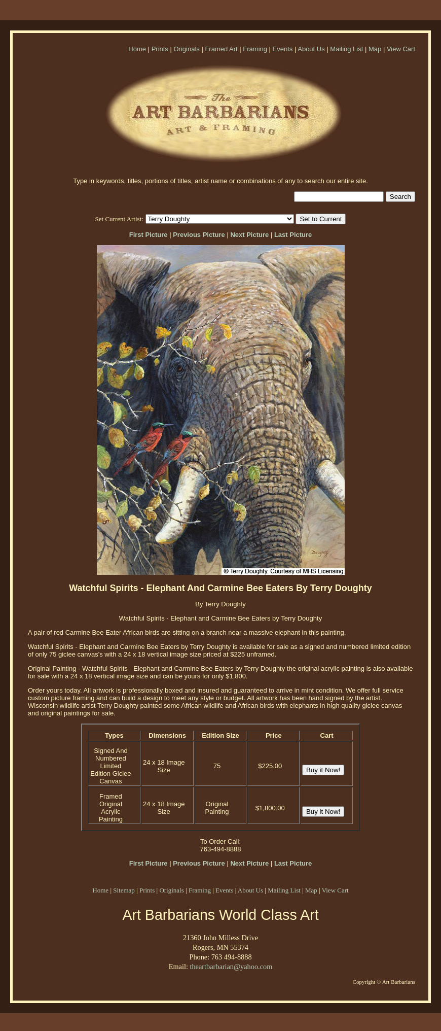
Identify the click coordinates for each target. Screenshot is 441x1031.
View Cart (401, 49)
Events (283, 49)
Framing (255, 49)
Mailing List (346, 49)
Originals (186, 49)
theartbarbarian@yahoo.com (231, 967)
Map (375, 49)
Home (137, 49)
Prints (160, 49)
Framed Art (221, 49)
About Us (311, 49)
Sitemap (124, 890)
